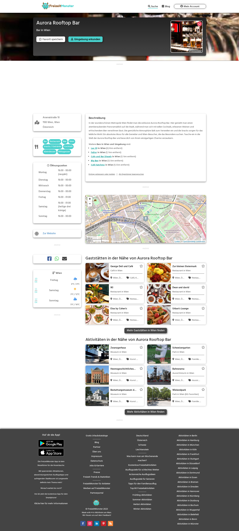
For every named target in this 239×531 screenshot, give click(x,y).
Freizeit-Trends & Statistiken (96, 477)
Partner (96, 447)
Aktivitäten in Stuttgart (188, 459)
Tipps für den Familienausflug (142, 484)
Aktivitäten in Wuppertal (188, 510)
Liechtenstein (142, 450)
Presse (97, 472)
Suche (154, 6)
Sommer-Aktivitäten (142, 500)
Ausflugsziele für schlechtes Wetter (142, 470)
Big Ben (94, 161)
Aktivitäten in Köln (188, 450)
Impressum (96, 456)
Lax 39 (94, 148)
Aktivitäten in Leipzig (188, 468)
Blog (167, 6)
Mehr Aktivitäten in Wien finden (145, 412)
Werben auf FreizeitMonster (96, 488)
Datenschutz (97, 461)
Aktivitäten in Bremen (188, 482)
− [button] (90, 204)
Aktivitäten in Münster (188, 524)
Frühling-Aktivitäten (142, 495)
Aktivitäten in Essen (187, 477)
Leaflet (177, 241)
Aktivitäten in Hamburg (188, 440)
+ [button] (90, 199)
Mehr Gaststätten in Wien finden (146, 330)
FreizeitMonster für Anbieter (96, 484)
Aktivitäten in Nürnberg (188, 496)
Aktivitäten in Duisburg (188, 501)
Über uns (96, 452)
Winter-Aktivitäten (142, 509)
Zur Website (49, 233)
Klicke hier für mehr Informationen (51, 503)
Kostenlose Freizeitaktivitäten (142, 465)
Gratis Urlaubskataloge (97, 436)
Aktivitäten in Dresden (187, 487)
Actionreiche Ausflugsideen (142, 474)
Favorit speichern (51, 39)
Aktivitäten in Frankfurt (188, 454)
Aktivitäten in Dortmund (188, 473)
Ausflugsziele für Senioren (142, 479)
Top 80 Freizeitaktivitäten (142, 488)
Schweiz (142, 445)
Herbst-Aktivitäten (142, 504)
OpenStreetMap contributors (194, 241)
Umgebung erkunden (87, 39)
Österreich (142, 440)
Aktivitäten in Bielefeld (188, 514)
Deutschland (142, 436)
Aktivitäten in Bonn (188, 519)
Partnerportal (96, 493)
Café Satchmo (98, 165)
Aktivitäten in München (188, 445)
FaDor (94, 152)
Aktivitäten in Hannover (188, 491)
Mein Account (191, 6)
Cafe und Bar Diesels (101, 157)
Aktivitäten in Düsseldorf (188, 463)
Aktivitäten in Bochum (188, 505)
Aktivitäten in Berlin (187, 436)
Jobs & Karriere (96, 466)
